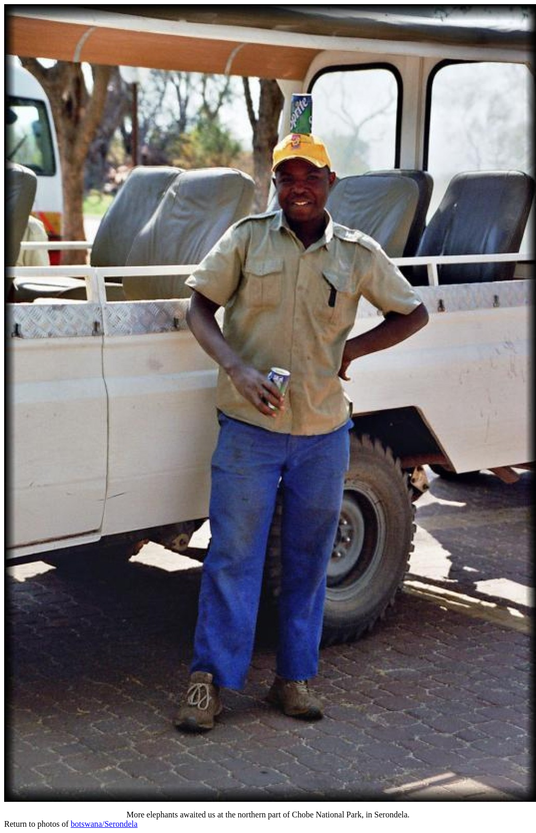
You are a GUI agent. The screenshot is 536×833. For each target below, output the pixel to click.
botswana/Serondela (104, 823)
